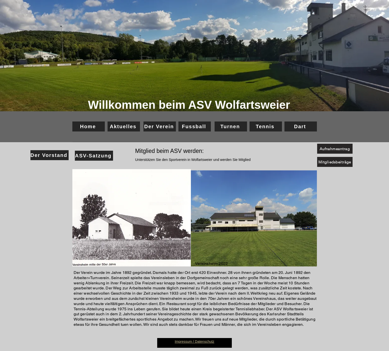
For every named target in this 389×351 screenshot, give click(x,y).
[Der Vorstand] (49, 155)
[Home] (88, 126)
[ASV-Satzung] (94, 156)
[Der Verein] (159, 126)
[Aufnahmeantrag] (335, 149)
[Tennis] (266, 126)
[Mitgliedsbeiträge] (335, 162)
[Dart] (300, 126)
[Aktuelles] (124, 126)
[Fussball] (194, 126)
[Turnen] (231, 126)
